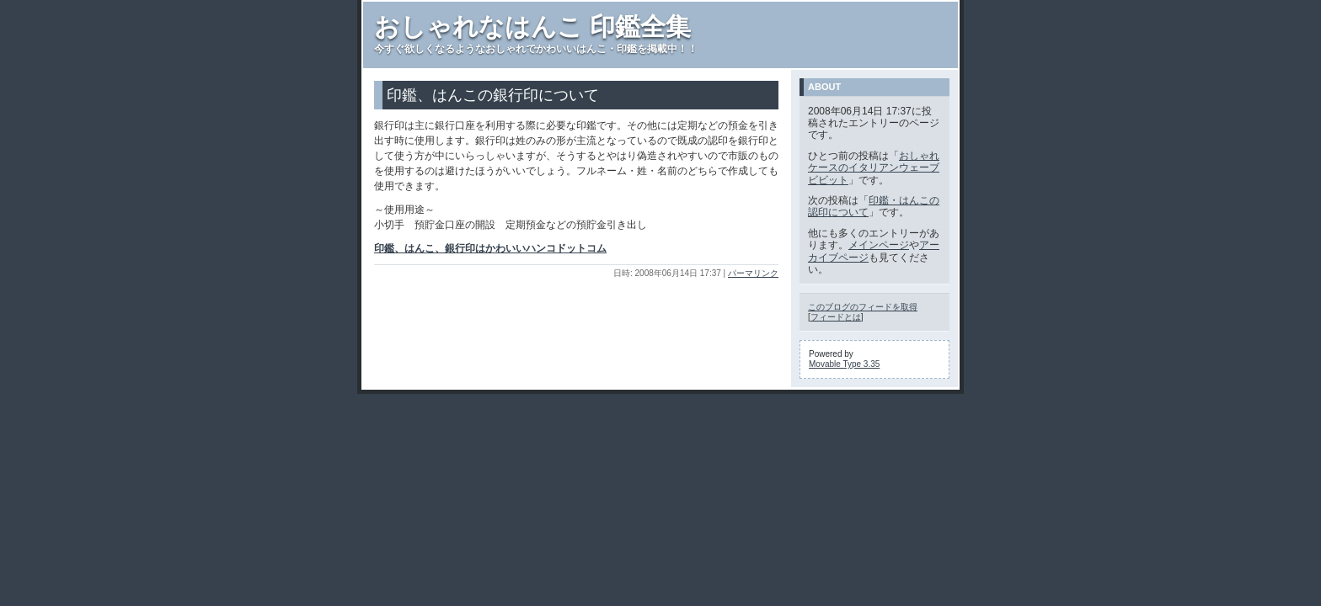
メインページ (878, 245)
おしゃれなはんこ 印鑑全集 (532, 26)
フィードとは (835, 317)
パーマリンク (753, 273)
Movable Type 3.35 (844, 364)
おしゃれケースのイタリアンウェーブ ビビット (873, 168)
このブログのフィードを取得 (862, 306)
